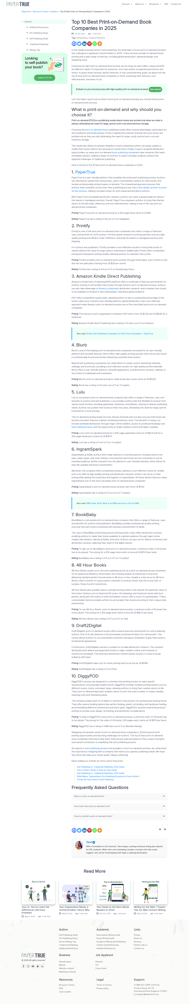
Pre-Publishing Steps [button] (39, 33)
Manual (62, 965)
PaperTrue (85, 172)
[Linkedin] (84, 43)
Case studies (65, 991)
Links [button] (137, 929)
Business (64, 955)
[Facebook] (74, 43)
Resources (155, 4)
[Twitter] (79, 43)
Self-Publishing (82, 38)
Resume (99, 961)
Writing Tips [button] (35, 50)
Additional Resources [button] (39, 27)
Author (63, 929)
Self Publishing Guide (68, 935)
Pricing (137, 935)
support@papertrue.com (148, 994)
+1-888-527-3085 (142, 985)
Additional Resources (68, 948)
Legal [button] (100, 980)
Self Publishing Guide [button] (39, 38)
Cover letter (101, 968)
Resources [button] (66, 980)
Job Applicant (104, 955)
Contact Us (176, 4)
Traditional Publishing (96, 38)
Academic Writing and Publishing (111, 941)
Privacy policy (102, 988)
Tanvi (89, 842)
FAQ (166, 4)
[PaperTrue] (38, 955)
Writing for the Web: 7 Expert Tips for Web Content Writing (150, 908)
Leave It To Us (44, 77)
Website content (66, 968)
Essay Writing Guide (105, 938)
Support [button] (139, 980)
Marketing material (67, 971)
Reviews (137, 941)
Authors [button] (28, 21)
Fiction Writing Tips (67, 941)
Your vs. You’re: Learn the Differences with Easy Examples (35, 910)
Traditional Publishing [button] (39, 44)
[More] (99, 43)
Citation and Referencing (107, 945)
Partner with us (140, 945)
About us (138, 938)
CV (97, 965)
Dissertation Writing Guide (108, 935)
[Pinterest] (89, 43)
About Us (141, 4)
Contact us (139, 948)
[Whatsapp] (94, 43)
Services (127, 4)
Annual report (65, 961)
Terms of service (104, 985)
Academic (102, 929)
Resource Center (66, 985)
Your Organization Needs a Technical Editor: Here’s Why (74, 908)
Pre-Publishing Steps (68, 938)
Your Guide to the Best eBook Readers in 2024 (112, 908)
